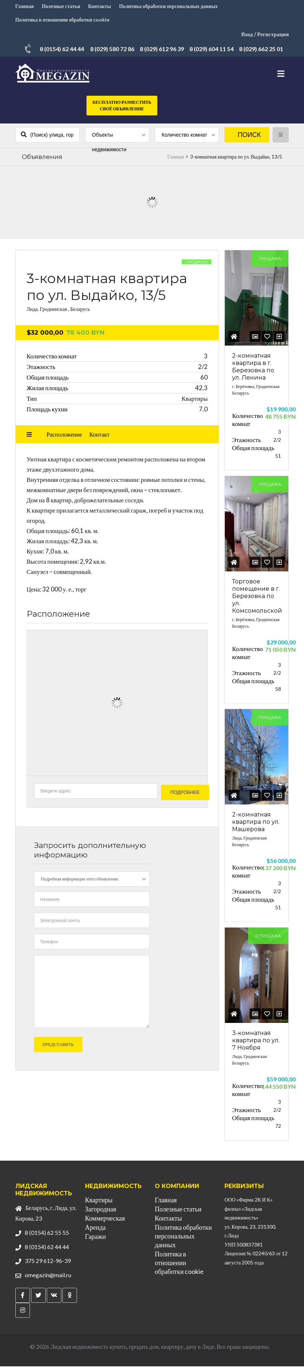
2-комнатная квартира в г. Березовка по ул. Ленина (253, 370)
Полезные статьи (62, 7)
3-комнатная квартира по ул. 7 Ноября (256, 1044)
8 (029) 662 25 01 (261, 53)
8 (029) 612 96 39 (162, 53)
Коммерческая (105, 1222)
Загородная (100, 1213)
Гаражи (95, 1240)
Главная (24, 7)
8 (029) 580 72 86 (112, 53)
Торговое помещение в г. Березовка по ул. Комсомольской (257, 600)
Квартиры (99, 1203)
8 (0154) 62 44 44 (62, 53)
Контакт (99, 437)
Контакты (101, 7)
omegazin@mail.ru (48, 1278)
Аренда (95, 1231)
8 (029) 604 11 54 (211, 53)
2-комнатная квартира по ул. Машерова (256, 825)
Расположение (64, 437)
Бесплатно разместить (122, 110)
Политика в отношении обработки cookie (63, 23)
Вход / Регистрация (264, 38)
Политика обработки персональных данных (172, 7)
